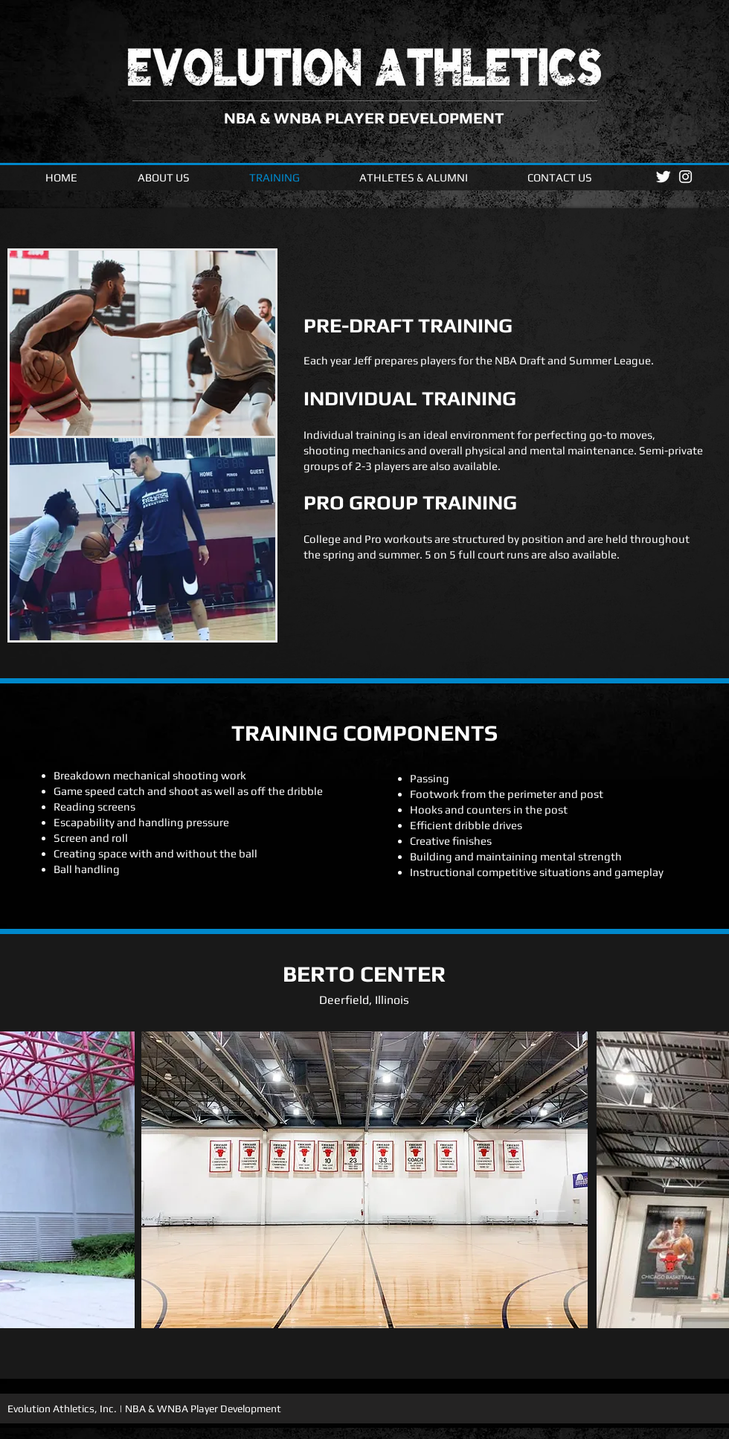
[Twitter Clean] (663, 176)
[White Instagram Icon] (685, 176)
